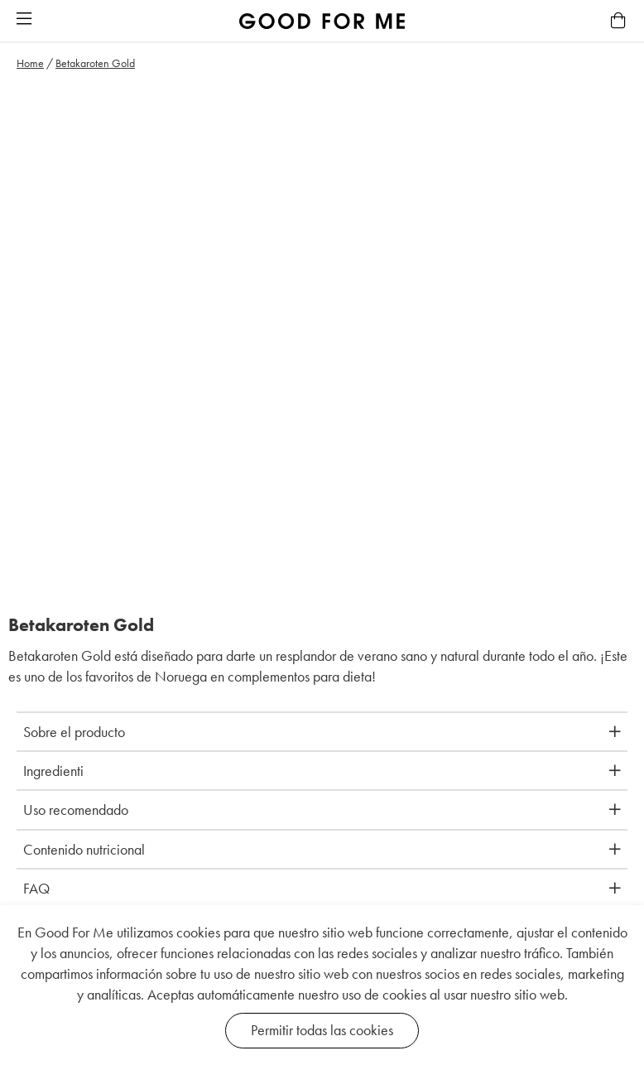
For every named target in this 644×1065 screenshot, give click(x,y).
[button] (24, 20)
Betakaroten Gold (95, 62)
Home (30, 62)
